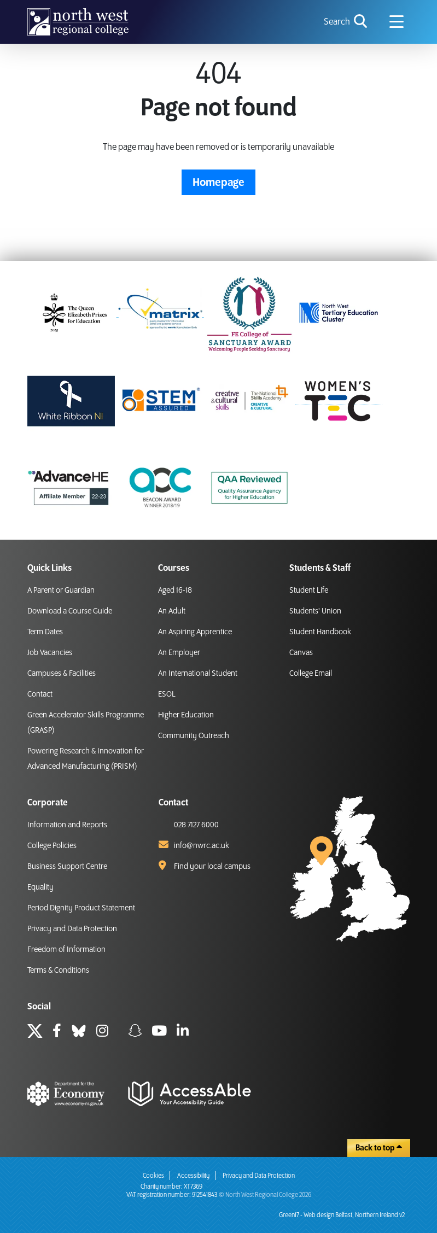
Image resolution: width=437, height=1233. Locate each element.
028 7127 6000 (196, 825)
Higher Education (186, 715)
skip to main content (8, 8)
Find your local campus (212, 866)
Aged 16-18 (175, 590)
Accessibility (193, 1175)
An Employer (179, 652)
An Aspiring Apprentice (195, 632)
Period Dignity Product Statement (81, 908)
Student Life (308, 590)
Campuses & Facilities (61, 673)
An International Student (197, 673)
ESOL (167, 694)
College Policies (52, 846)
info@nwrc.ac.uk (201, 846)
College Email (310, 673)
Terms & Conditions (58, 970)
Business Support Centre (67, 866)
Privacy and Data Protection (72, 929)
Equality (40, 887)
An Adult (171, 611)
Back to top (379, 1148)
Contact (40, 694)
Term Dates (45, 632)
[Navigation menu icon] (396, 22)
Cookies (153, 1175)
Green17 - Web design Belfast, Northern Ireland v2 (342, 1215)
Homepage (218, 183)
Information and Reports (67, 825)
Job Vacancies (49, 652)
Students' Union (315, 611)
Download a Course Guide (69, 611)
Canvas (301, 652)
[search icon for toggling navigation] (346, 22)
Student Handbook (320, 632)
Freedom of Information (66, 949)
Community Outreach (193, 736)
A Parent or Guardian (61, 590)
